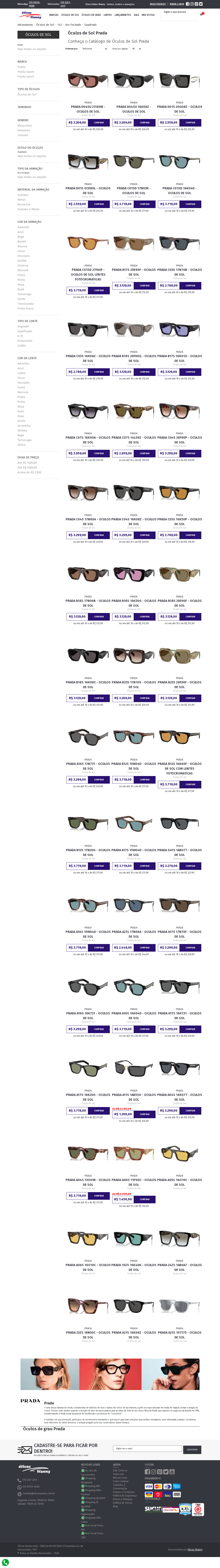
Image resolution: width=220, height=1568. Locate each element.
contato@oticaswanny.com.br (36, 1494)
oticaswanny (25, 25)
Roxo (21, 411)
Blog (115, 1506)
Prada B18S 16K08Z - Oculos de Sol (88, 684)
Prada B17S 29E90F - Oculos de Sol (134, 272)
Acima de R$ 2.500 (29, 472)
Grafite (22, 260)
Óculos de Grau (91, 15)
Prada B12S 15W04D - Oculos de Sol (133, 766)
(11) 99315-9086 (34, 4)
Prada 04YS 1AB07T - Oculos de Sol (179, 852)
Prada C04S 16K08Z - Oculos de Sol (134, 521)
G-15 (20, 336)
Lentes (108, 15)
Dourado (24, 256)
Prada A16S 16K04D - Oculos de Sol (134, 1015)
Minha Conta (177, 4)
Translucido (26, 304)
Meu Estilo (148, 15)
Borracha (24, 204)
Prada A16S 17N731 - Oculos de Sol (88, 766)
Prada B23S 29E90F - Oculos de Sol (180, 684)
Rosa (21, 284)
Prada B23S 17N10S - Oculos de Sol (134, 684)
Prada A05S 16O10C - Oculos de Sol (179, 1182)
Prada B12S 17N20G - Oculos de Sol (88, 852)
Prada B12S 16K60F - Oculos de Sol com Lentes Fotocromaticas (180, 768)
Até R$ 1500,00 (27, 463)
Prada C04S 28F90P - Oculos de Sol (179, 440)
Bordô (22, 241)
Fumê (21, 387)
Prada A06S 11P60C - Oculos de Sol (134, 1182)
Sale (136, 15)
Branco (22, 246)
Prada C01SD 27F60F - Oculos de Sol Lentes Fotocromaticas (88, 274)
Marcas (53, 15)
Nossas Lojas (120, 1477)
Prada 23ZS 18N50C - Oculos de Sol (88, 1335)
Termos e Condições (124, 1492)
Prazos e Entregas (122, 1499)
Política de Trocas (122, 1502)
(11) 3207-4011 (65, 4)
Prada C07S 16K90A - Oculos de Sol (88, 440)
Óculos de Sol (70, 15)
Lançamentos (123, 15)
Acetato (23, 195)
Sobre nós (118, 1474)
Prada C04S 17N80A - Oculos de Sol (88, 521)
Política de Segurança (125, 1495)
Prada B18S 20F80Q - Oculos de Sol (134, 358)
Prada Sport (26, 72)
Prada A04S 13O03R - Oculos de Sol (88, 1182)
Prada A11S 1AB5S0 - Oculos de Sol (134, 1097)
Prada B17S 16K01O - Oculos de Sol (179, 358)
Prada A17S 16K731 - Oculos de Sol (180, 1015)
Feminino (24, 130)
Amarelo (23, 227)
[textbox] (179, 12)
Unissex (23, 135)
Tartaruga (24, 294)
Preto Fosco (26, 308)
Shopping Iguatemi (95, 1498)
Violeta (22, 430)
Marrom (23, 270)
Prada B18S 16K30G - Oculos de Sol (134, 603)
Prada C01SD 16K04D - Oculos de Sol (180, 190)
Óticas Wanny (195, 1549)
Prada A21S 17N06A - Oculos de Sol (134, 934)
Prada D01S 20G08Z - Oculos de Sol (179, 109)
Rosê (21, 289)
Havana (23, 265)
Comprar (99, 123)
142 (59, 25)
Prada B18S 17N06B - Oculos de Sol (88, 603)
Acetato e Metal (28, 209)
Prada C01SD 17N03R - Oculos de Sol (134, 190)
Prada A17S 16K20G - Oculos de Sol (88, 1097)
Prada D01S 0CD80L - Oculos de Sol (88, 190)
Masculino (25, 125)
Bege (21, 237)
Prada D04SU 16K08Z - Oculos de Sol (134, 109)
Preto (21, 280)
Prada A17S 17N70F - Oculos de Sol (180, 934)
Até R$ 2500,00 (27, 467)
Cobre (21, 373)
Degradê (23, 326)
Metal (21, 199)
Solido (22, 345)
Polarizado (25, 341)
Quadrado (90, 25)
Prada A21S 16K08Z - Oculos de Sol (134, 1335)
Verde (21, 299)
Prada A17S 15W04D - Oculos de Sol (133, 852)
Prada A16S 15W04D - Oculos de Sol (88, 934)
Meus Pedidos (158, 4)
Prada (22, 67)
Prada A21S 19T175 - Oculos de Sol (180, 1335)
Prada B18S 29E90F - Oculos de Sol (180, 603)
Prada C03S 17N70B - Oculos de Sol (179, 272)
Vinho (21, 445)
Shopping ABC (92, 1486)
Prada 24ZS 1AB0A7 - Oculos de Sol (180, 1267)
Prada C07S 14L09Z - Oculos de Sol (134, 440)
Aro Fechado (73, 25)
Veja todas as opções (32, 49)
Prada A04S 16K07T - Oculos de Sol (179, 1097)
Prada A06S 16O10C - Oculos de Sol (88, 1267)
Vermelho (24, 425)
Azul (21, 232)
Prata (21, 275)
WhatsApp (83, 1470)
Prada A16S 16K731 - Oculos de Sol (88, 1015)
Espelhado (25, 331)
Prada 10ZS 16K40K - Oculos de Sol (133, 1267)
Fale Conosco (120, 1470)
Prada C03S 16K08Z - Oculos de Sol (88, 358)
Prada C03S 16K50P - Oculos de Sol (179, 521)
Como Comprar (120, 1481)
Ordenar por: (71, 49)
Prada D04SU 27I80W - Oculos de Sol (88, 109)
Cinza (21, 251)
